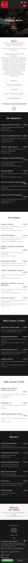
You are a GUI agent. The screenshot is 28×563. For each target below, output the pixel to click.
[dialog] (14, 551)
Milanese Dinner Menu (14, 98)
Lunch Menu (14, 89)
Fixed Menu (14, 531)
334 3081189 (14, 510)
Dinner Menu (14, 530)
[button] (14, 557)
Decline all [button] (20, 560)
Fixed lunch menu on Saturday (14, 93)
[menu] (24, 6)
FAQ (14, 538)
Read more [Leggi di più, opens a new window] (13, 546)
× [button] (26, 540)
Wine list (14, 80)
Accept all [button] (7, 560)
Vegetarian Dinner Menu (14, 85)
